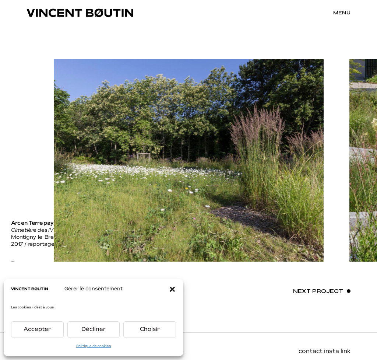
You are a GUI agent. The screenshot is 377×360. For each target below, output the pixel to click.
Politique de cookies (93, 346)
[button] (172, 289)
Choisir (150, 329)
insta (332, 351)
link (345, 351)
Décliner (93, 329)
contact (311, 351)
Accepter (37, 329)
